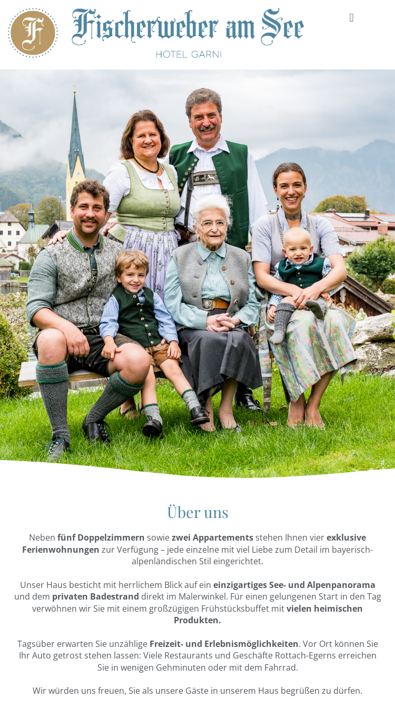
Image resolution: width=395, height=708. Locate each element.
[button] (351, 17)
